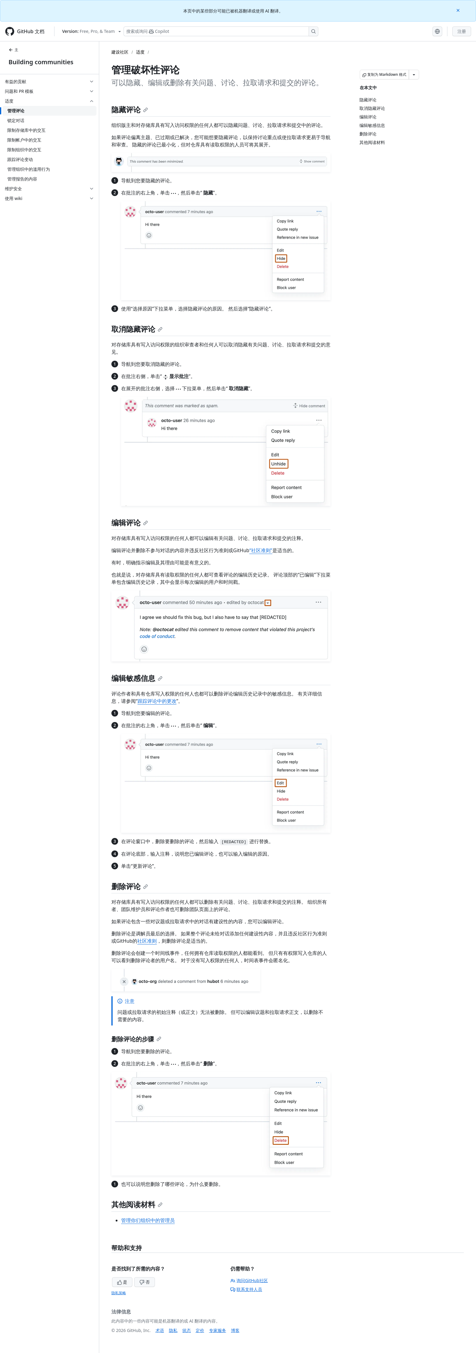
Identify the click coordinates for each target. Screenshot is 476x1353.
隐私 (173, 1330)
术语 (160, 1330)
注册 (461, 31)
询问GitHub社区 (249, 1280)
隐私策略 (118, 1292)
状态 (186, 1330)
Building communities (41, 62)
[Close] (459, 9)
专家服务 (217, 1330)
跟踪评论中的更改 (157, 701)
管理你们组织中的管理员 (148, 1220)
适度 (140, 52)
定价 (200, 1330)
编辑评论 (129, 522)
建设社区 (119, 52)
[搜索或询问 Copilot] (221, 31)
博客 (235, 1330)
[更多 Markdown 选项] (414, 74)
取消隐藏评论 (137, 329)
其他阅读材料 (137, 1204)
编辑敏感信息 (137, 678)
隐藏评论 (129, 109)
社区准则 (147, 941)
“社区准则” (260, 550)
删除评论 (129, 886)
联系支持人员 (246, 1289)
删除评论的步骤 (136, 1039)
